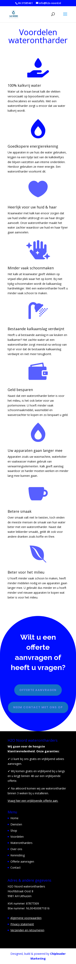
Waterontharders (21, 843)
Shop (13, 830)
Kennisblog (17, 855)
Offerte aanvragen (38, 688)
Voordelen (17, 836)
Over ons (16, 849)
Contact (15, 867)
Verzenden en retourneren (27, 930)
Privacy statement (22, 924)
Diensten (16, 824)
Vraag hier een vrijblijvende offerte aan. (33, 801)
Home (14, 818)
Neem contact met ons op (38, 706)
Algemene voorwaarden (26, 918)
